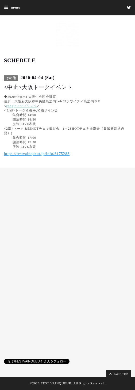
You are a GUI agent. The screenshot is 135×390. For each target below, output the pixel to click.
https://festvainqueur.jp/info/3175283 (37, 154)
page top (118, 374)
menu (12, 7)
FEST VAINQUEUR (56, 383)
